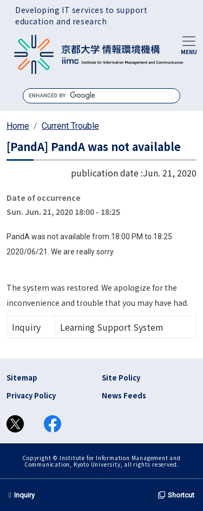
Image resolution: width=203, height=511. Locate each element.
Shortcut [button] (176, 495)
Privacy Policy (31, 395)
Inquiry (22, 495)
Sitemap (21, 377)
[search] (101, 95)
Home (17, 126)
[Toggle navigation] (189, 44)
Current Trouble (70, 126)
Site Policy (121, 377)
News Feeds (124, 395)
